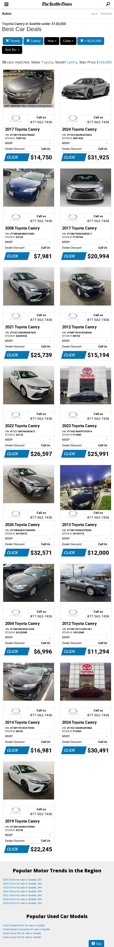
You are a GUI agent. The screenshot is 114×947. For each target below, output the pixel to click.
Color (68, 41)
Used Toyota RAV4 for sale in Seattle (24, 925)
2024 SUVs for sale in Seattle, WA (22, 883)
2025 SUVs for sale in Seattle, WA (22, 879)
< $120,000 (90, 41)
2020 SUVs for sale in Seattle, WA (22, 899)
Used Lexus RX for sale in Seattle (22, 933)
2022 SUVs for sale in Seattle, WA (22, 891)
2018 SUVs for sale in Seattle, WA (22, 903)
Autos (6, 13)
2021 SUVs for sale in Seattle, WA (22, 895)
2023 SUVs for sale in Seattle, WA (22, 887)
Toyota (13, 41)
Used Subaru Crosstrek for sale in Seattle (26, 929)
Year (51, 41)
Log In (94, 13)
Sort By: (12, 50)
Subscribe (106, 13)
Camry (33, 41)
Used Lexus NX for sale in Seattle (22, 937)
